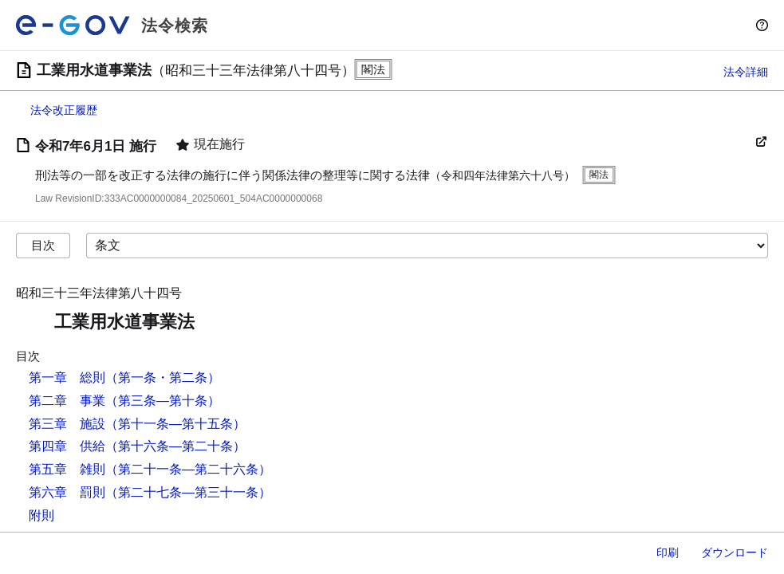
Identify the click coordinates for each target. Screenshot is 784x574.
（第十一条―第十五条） (175, 424)
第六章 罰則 (67, 492)
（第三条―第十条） (162, 400)
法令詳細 (745, 71)
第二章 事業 (67, 400)
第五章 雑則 (67, 469)
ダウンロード (734, 552)
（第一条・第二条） (162, 377)
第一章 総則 (67, 377)
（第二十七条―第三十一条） (188, 492)
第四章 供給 (67, 446)
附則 (41, 515)
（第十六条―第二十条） (175, 446)
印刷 (667, 552)
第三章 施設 (67, 424)
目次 (43, 245)
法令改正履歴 (63, 110)
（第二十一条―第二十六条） (188, 469)
